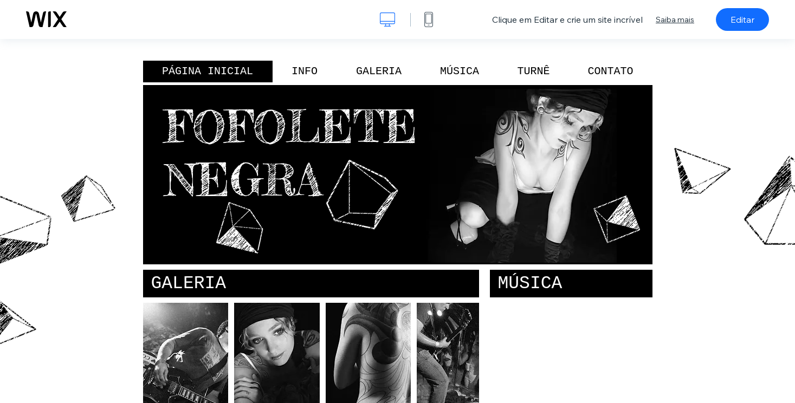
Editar (742, 19)
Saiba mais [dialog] (675, 19)
